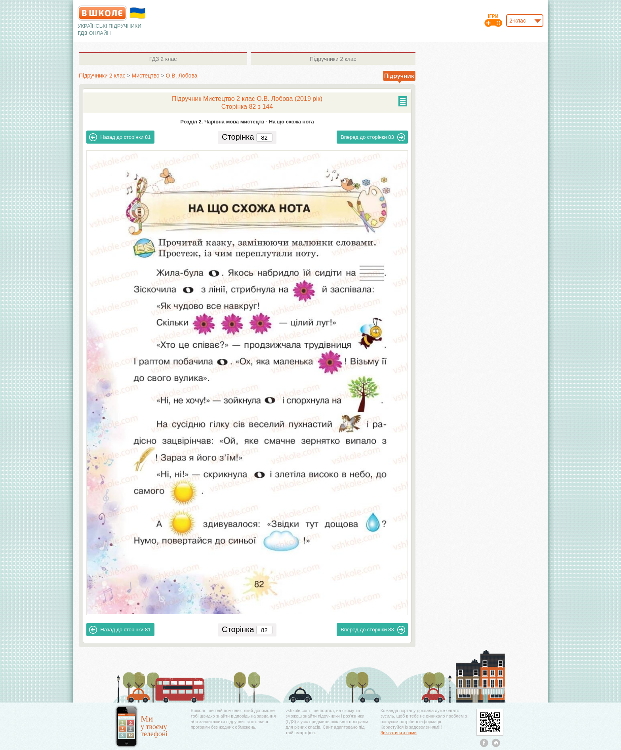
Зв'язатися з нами (399, 732)
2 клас (163, 59)
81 (119, 137)
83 (373, 137)
